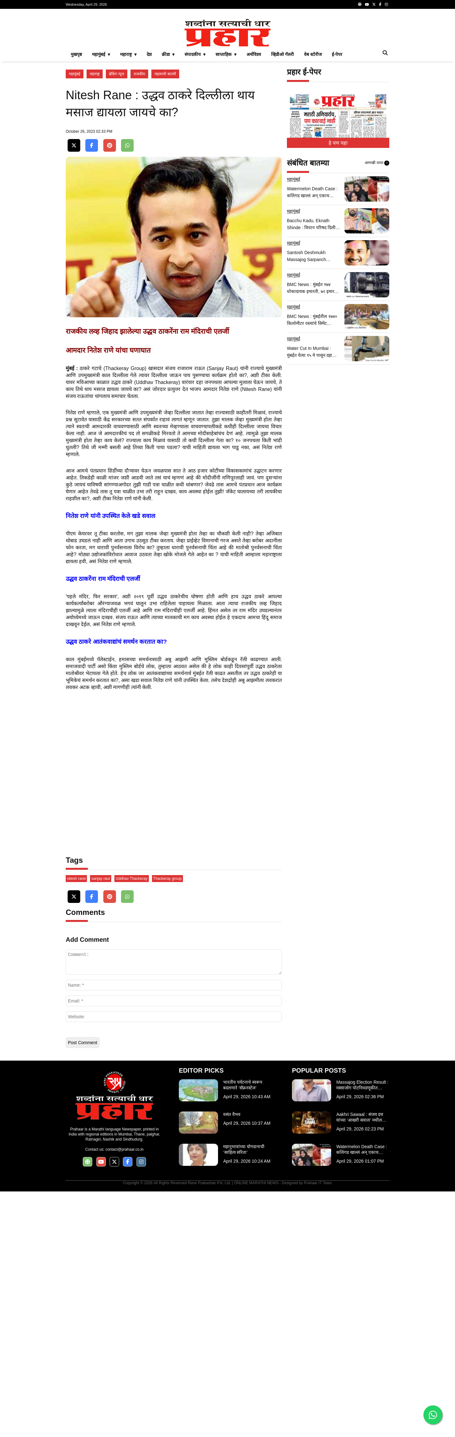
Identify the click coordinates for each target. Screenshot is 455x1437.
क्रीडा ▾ (168, 142)
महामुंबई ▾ (101, 142)
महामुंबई (74, 162)
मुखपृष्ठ (76, 142)
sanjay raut (100, 1124)
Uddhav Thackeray (132, 1124)
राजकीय (139, 162)
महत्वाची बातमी (165, 162)
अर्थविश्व (253, 142)
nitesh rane (76, 1124)
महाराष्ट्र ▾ (128, 142)
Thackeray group (167, 1124)
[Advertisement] (227, 58)
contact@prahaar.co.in (124, 1395)
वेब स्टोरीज (313, 142)
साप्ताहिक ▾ (225, 142)
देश (149, 142)
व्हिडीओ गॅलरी (282, 142)
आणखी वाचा (377, 251)
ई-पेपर (337, 142)
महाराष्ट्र (95, 162)
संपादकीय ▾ (195, 142)
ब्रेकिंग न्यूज (116, 162)
